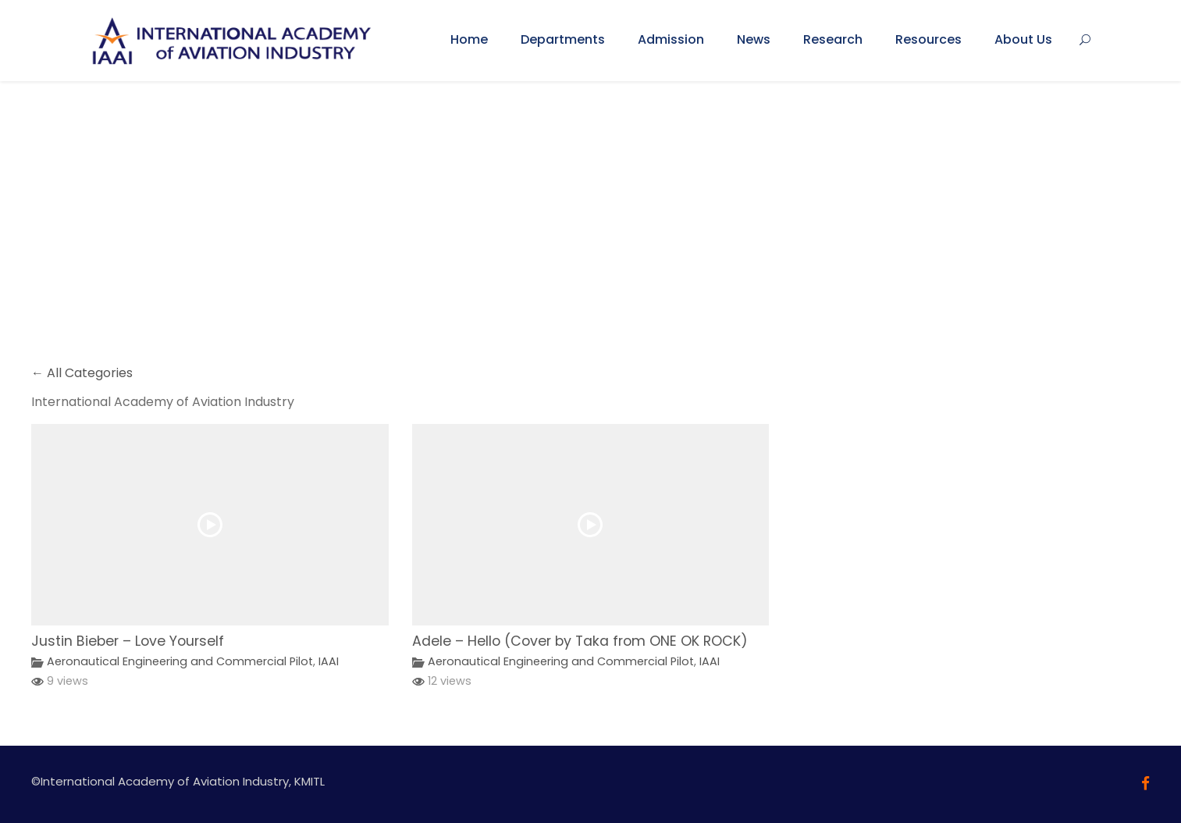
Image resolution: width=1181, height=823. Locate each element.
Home (469, 39)
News (753, 39)
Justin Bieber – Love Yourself (127, 641)
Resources (928, 39)
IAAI (328, 661)
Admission (671, 39)
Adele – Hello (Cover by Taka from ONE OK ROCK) (580, 641)
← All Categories (82, 373)
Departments (563, 39)
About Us (1023, 39)
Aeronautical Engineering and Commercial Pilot (180, 661)
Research (833, 39)
